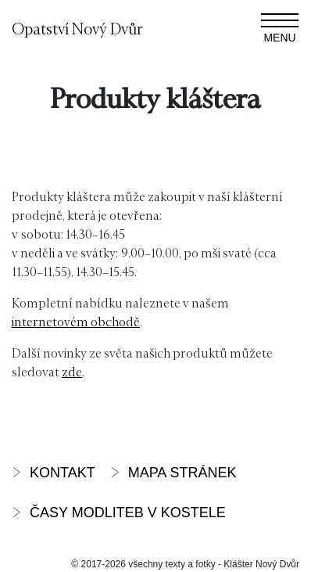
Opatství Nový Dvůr (77, 28)
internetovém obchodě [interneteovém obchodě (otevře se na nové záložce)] (76, 321)
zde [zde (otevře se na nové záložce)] (72, 371)
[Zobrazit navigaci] (279, 28)
